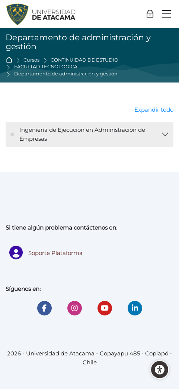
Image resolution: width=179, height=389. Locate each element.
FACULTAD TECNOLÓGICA (45, 67)
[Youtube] (105, 308)
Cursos (31, 60)
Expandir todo (153, 109)
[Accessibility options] (159, 369)
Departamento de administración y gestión (66, 74)
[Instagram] (74, 308)
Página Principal (11, 60)
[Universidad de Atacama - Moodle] (41, 14)
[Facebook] (44, 308)
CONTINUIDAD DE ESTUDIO (84, 60)
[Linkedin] (135, 308)
